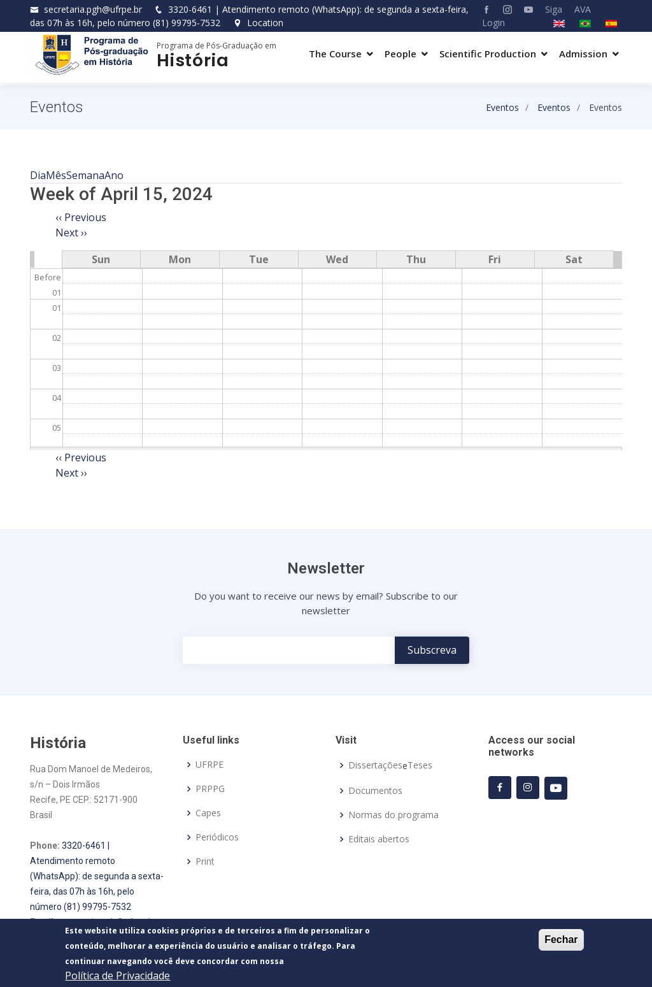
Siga (553, 9)
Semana (85, 175)
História (193, 60)
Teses (420, 765)
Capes (208, 813)
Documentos (375, 790)
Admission (583, 53)
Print (205, 861)
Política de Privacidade (117, 976)
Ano (114, 175)
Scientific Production (487, 53)
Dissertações (375, 765)
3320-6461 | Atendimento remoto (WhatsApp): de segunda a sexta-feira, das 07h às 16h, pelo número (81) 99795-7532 (97, 876)
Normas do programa (393, 814)
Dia (38, 175)
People (400, 53)
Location (258, 23)
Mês (56, 175)
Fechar (561, 940)
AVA (582, 9)
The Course (335, 53)
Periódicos (217, 837)
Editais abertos (378, 839)
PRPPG (210, 788)
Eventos (502, 107)
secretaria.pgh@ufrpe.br (93, 9)
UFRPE (209, 764)
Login (493, 22)
